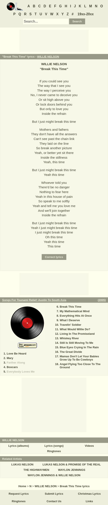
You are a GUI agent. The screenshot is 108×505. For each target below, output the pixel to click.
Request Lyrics (19, 493)
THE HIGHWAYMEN (36, 469)
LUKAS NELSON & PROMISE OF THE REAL (72, 464)
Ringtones (54, 451)
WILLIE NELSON (48, 56)
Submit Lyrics (54, 493)
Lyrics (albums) (18, 445)
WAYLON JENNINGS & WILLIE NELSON (54, 475)
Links (89, 501)
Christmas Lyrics (89, 493)
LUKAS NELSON (22, 464)
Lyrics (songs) (54, 445)
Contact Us (54, 501)
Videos (89, 445)
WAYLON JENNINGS (71, 469)
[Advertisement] (54, 40)
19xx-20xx (86, 14)
